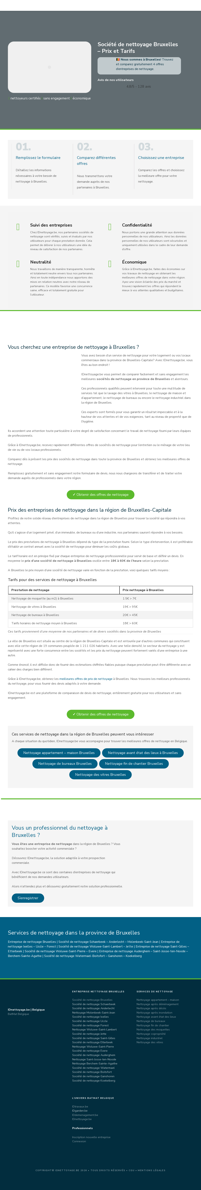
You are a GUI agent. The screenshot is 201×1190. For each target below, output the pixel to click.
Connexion (79, 1141)
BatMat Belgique (18, 1014)
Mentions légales (151, 1170)
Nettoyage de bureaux (151, 1021)
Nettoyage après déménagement (157, 1004)
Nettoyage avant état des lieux (156, 1017)
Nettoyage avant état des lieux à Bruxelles (143, 752)
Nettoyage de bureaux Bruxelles (65, 763)
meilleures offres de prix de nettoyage (85, 679)
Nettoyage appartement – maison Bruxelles (59, 752)
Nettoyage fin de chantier (153, 1025)
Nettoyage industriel (150, 1038)
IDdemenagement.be (85, 1115)
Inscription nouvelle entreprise (91, 1137)
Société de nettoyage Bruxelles (92, 1000)
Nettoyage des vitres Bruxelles (100, 774)
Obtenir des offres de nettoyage (101, 494)
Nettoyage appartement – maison (158, 1000)
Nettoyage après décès (151, 1008)
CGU (132, 1170)
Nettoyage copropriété (151, 1034)
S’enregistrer (28, 898)
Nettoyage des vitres (150, 1042)
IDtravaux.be (80, 1106)
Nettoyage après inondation (154, 1013)
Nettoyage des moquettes (153, 1029)
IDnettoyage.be (82, 1119)
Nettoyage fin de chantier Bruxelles (134, 763)
